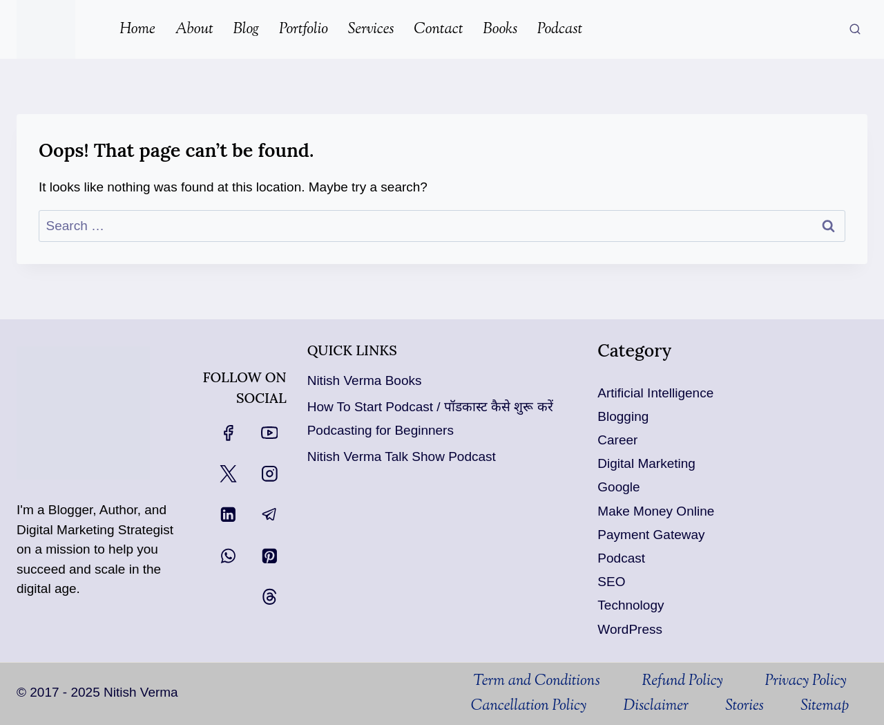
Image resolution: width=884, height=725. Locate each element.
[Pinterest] (269, 555)
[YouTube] (269, 432)
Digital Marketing (646, 463)
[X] (228, 474)
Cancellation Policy (529, 706)
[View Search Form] (855, 29)
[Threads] (269, 597)
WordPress (629, 629)
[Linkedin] (228, 514)
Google (618, 487)
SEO (611, 581)
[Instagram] (269, 474)
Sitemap (824, 706)
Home (137, 30)
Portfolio (303, 30)
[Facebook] (228, 432)
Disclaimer (656, 706)
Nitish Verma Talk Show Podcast (401, 456)
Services (371, 30)
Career (617, 440)
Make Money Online (655, 511)
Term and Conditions (536, 681)
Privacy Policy (805, 681)
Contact (438, 30)
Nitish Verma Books (364, 380)
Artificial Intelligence (655, 393)
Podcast (559, 30)
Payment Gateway (650, 534)
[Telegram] (269, 514)
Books (500, 30)
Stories (744, 706)
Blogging (622, 416)
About (194, 30)
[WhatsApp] (228, 555)
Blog (246, 30)
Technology (630, 605)
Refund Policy (682, 681)
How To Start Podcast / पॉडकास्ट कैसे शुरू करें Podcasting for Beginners (430, 418)
